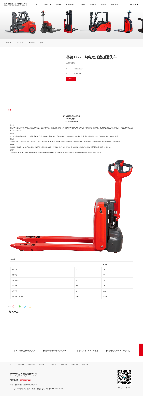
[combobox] (134, 4)
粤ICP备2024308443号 (56, 389)
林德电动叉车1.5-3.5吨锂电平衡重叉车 (91, 351)
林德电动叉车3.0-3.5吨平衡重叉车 (121, 351)
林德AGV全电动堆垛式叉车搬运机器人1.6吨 (31, 351)
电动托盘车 (78, 69)
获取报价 (71, 79)
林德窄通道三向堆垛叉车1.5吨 (56, 351)
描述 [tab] (9, 110)
